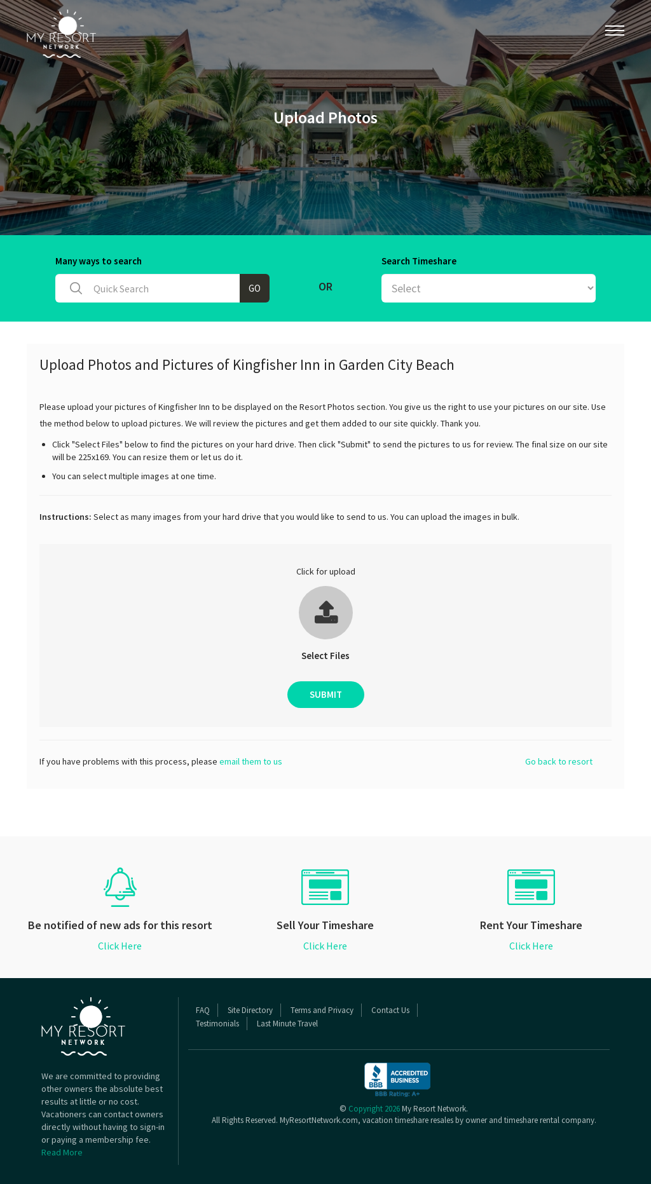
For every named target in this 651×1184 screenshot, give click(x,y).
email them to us (250, 761)
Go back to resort (559, 761)
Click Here (120, 945)
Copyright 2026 (374, 1108)
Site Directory (250, 1010)
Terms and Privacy (322, 1010)
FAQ (203, 1010)
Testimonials (217, 1023)
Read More (62, 1152)
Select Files (325, 656)
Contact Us (390, 1010)
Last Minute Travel (287, 1023)
